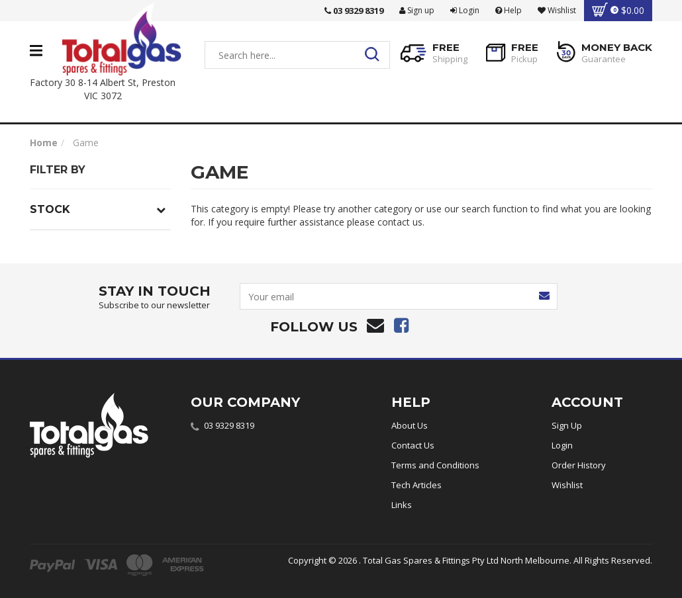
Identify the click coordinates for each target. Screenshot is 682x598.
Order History (579, 465)
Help (508, 10)
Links (401, 505)
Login (464, 10)
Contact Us (412, 445)
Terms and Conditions (435, 465)
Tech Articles (416, 485)
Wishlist (567, 485)
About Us (409, 425)
